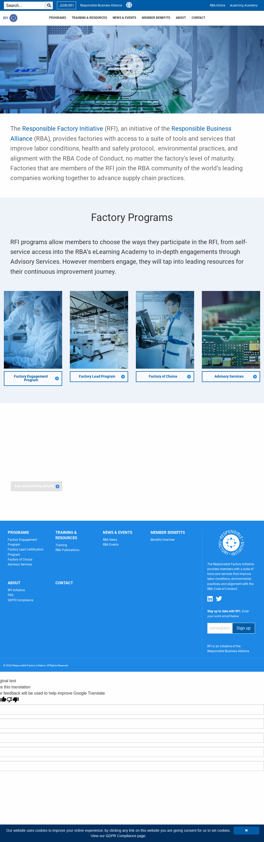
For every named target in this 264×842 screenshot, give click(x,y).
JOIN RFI (66, 5)
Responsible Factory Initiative (62, 128)
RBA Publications (67, 550)
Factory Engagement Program (31, 378)
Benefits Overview (163, 540)
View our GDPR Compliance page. (118, 836)
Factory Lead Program (97, 376)
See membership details (34, 486)
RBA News (110, 540)
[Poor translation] (12, 699)
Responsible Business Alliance (101, 5)
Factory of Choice (163, 376)
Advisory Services (229, 376)
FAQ (10, 595)
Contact (198, 18)
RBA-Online (217, 5)
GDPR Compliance (20, 600)
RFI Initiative (16, 590)
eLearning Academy (244, 5)
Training (61, 545)
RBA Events (111, 544)
